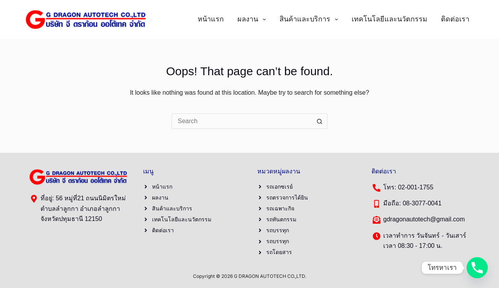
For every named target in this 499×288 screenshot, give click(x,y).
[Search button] (319, 121)
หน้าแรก (211, 19)
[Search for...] (242, 121)
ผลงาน (253, 19)
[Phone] (477, 267)
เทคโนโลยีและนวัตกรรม (389, 19)
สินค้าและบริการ (310, 19)
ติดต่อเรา (455, 19)
